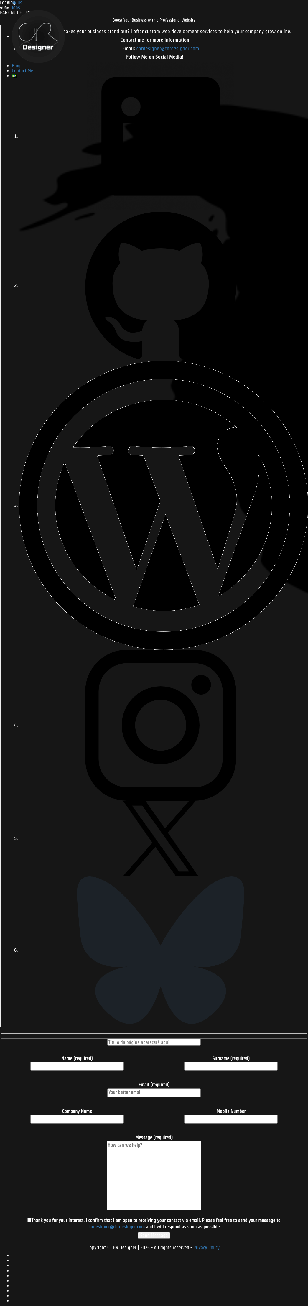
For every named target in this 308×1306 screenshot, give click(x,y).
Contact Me (22, 70)
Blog (16, 65)
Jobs (16, 7)
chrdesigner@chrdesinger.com (116, 1226)
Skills (17, 2)
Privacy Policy (206, 1247)
